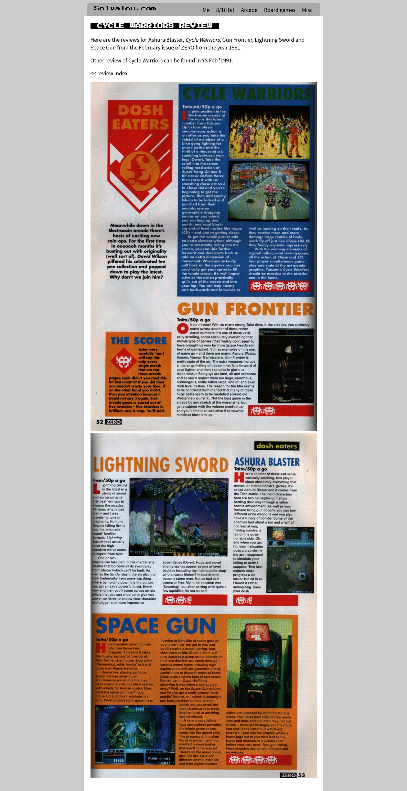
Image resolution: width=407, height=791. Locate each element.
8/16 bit (225, 10)
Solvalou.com (125, 8)
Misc (307, 10)
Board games (279, 10)
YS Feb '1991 (217, 60)
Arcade (249, 10)
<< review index (109, 73)
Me (206, 10)
